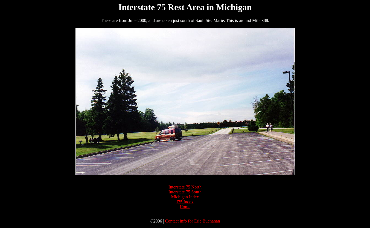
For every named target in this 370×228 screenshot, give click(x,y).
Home (185, 206)
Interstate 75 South (185, 192)
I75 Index (185, 201)
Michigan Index (185, 197)
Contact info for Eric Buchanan (192, 221)
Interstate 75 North (185, 187)
